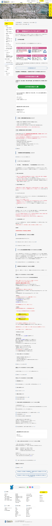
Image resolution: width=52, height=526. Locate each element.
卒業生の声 (27, 510)
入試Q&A (27, 501)
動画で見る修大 (28, 516)
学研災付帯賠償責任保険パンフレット (22, 397)
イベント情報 (30, 2)
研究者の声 (27, 512)
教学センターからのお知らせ (21, 364)
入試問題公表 (27, 497)
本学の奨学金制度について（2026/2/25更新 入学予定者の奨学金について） (28, 384)
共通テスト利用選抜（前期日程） (8, 497)
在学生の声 (27, 511)
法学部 (16, 510)
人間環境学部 (16, 512)
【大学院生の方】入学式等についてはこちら (23, 245)
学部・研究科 (38, 2)
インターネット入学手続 (29, 496)
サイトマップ (41, 498)
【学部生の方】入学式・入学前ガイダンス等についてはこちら (26, 241)
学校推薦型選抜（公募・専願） (19, 497)
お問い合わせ (41, 497)
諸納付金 (18, 148)
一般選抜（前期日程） (7, 496)
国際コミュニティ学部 (17, 515)
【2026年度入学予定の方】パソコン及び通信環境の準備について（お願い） (28, 262)
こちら (31, 455)
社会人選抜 (16, 498)
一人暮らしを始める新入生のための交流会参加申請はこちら (26, 460)
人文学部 (16, 509)
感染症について (19, 467)
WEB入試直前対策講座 (7, 510)
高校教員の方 (41, 495)
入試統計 (27, 498)
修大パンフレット (28, 515)
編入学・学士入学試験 (18, 501)
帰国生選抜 (16, 495)
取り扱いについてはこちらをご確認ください (23, 156)
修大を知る (47, 2)
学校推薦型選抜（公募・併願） (19, 496)
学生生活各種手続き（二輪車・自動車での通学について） (25, 426)
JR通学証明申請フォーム (20, 414)
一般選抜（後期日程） (7, 498)
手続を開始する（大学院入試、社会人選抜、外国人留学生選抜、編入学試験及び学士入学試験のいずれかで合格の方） (31, 476)
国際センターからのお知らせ (21, 374)
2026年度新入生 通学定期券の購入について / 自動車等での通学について (28, 412)
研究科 (16, 516)
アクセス (41, 496)
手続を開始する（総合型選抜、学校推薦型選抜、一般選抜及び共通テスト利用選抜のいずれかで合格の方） (31, 472)
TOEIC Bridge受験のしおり (19, 299)
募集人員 (5, 495)
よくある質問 (25, 335)
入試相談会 (5, 509)
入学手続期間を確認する (31, 68)
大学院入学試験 (17, 502)
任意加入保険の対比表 (20, 398)
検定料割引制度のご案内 (29, 495)
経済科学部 (16, 511)
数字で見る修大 (28, 509)
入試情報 (21, 2)
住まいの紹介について (20, 390)
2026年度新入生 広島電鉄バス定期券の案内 (23, 415)
